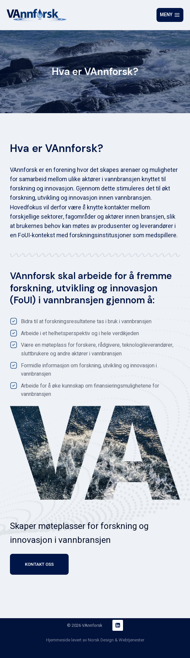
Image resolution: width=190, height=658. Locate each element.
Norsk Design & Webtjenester (116, 640)
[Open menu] (170, 15)
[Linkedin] (117, 625)
